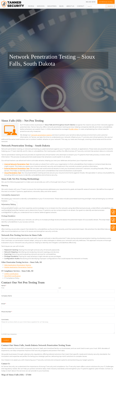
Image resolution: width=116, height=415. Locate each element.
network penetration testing (41, 135)
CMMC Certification (11, 274)
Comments (5, 319)
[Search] (96, 6)
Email (3, 304)
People (31, 6)
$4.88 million (73, 129)
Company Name (6, 296)
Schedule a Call (106, 2)
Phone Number (6, 312)
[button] (52, 6)
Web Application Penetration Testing (17, 265)
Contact (80, 6)
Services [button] (40, 6)
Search (110, 6)
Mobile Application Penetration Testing (18, 267)
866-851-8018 (90, 2)
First (2, 288)
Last (59, 288)
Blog (61, 6)
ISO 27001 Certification (12, 276)
